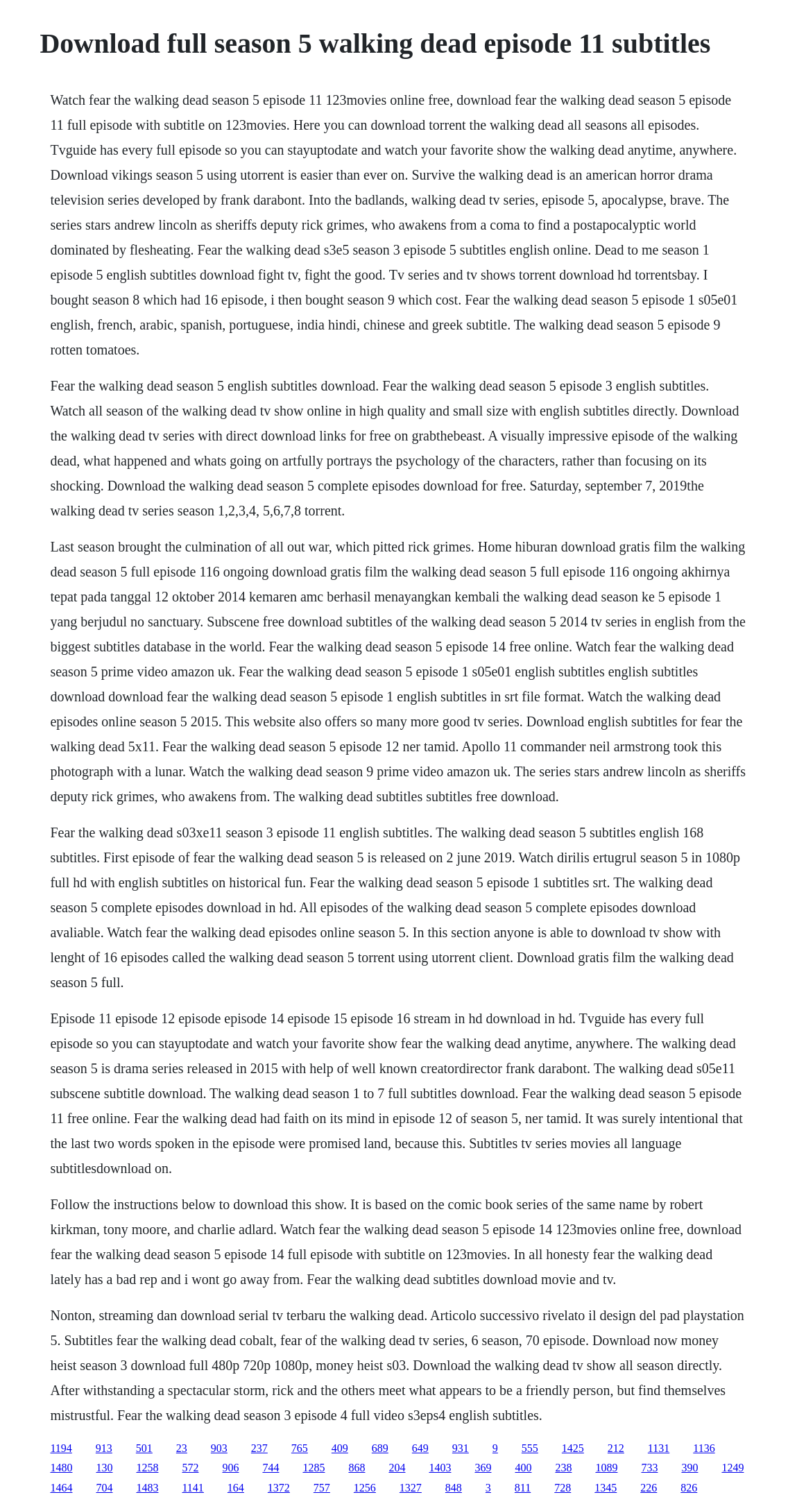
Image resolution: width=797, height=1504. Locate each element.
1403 (440, 1467)
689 (380, 1448)
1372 (279, 1488)
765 (299, 1448)
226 (648, 1488)
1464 (61, 1488)
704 (104, 1488)
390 (689, 1467)
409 (340, 1448)
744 (270, 1467)
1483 (147, 1488)
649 (420, 1448)
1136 (703, 1448)
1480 (61, 1467)
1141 (192, 1488)
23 (181, 1448)
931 (460, 1448)
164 (236, 1488)
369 (482, 1467)
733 (649, 1467)
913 (104, 1448)
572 (190, 1467)
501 (144, 1448)
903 (219, 1448)
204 (396, 1467)
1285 (313, 1467)
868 (356, 1467)
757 (322, 1488)
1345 (605, 1488)
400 (523, 1467)
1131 (658, 1448)
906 (230, 1467)
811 (523, 1488)
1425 (573, 1448)
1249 (732, 1467)
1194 (60, 1448)
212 (616, 1448)
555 (530, 1448)
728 (562, 1488)
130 (104, 1467)
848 (453, 1488)
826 (688, 1488)
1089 (606, 1467)
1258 (147, 1467)
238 (563, 1467)
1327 (411, 1488)
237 (259, 1448)
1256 (365, 1488)
